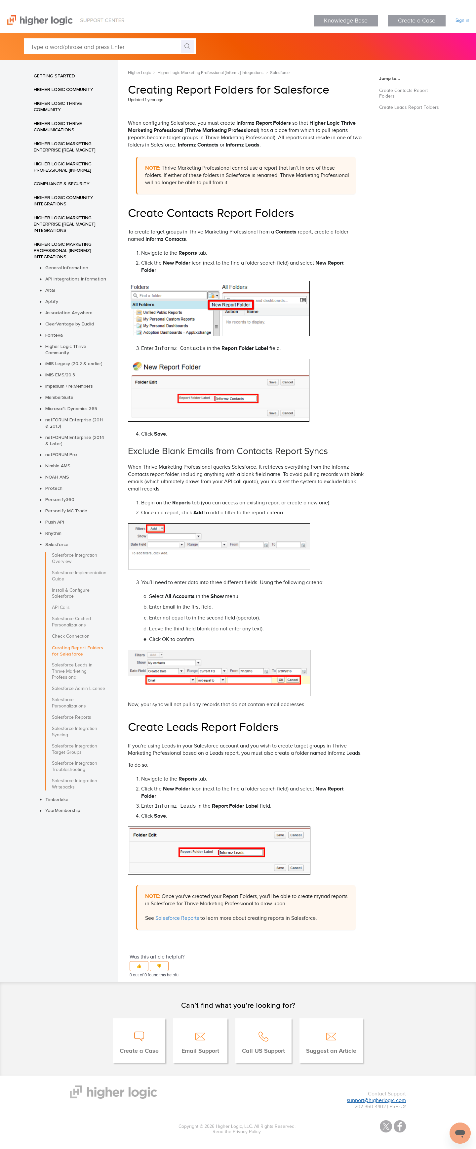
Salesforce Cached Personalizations (71, 622)
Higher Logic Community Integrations (63, 200)
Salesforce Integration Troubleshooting (74, 766)
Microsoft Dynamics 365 (71, 408)
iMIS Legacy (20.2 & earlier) (73, 363)
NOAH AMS (57, 477)
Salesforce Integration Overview (74, 558)
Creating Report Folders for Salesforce (77, 650)
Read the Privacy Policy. (237, 1131)
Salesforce (56, 544)
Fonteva (54, 335)
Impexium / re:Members (69, 386)
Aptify (51, 301)
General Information (66, 267)
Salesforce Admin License (78, 688)
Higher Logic (139, 72)
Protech (53, 488)
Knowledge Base (346, 20)
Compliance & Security (62, 183)
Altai (50, 290)
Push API (54, 522)
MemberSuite (59, 397)
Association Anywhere (69, 312)
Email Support (200, 1051)
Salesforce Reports (71, 717)
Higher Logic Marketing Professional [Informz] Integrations (63, 250)
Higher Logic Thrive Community (58, 106)
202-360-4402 (370, 1107)
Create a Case (416, 20)
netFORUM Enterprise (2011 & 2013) (74, 422)
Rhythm (53, 533)
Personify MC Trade (66, 510)
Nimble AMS (57, 465)
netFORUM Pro (61, 454)
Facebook (400, 1126)
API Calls (61, 607)
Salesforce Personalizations (69, 703)
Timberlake (56, 799)
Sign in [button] (462, 20)
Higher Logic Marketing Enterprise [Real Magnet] (65, 146)
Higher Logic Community (63, 89)
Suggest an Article (331, 1051)
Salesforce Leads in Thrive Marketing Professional (72, 671)
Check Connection (71, 636)
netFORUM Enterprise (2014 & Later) (74, 440)
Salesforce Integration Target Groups (74, 749)
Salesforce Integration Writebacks (74, 784)
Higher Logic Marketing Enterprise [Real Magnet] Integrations (65, 224)
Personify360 (59, 499)
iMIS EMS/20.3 (60, 374)
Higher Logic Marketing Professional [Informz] (63, 166)
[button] (139, 966)
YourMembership (62, 810)
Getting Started (54, 75)
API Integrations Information (75, 279)
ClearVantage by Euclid (69, 323)
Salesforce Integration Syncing (74, 732)
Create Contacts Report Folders (403, 93)
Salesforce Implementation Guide (79, 576)
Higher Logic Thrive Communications (58, 126)
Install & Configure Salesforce (71, 593)
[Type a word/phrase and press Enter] (110, 46)
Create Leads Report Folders (409, 107)
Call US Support (263, 1051)
